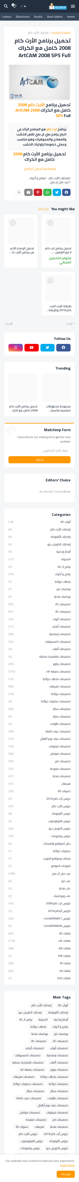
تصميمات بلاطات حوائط (39, 679)
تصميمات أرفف (39, 626)
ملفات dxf (39, 948)
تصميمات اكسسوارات (39, 641)
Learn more (67, 1165)
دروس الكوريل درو (39, 828)
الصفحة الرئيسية (61, 33)
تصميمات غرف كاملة (39, 731)
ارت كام (51, 129)
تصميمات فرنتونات (39, 746)
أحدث (69, 324)
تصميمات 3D (39, 611)
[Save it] (50, 223)
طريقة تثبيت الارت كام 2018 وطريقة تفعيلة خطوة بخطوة (58, 308)
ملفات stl (39, 970)
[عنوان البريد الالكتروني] (39, 450)
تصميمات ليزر (39, 761)
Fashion (6, 16)
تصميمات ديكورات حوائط (39, 701)
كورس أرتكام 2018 (39, 911)
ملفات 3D (39, 933)
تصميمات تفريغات (39, 686)
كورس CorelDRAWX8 (39, 925)
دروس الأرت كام (39, 806)
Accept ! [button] (66, 1174)
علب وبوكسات (39, 896)
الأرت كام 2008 (31, 104)
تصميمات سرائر (39, 716)
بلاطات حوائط (39, 581)
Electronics (23, 16)
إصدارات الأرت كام (38, 33)
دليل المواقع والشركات (39, 843)
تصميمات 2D (39, 604)
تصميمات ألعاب (39, 649)
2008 (17, 154)
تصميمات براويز (39, 664)
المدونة (39, 559)
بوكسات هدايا (39, 596)
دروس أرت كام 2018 (39, 798)
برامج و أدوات (37, 178)
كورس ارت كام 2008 (39, 903)
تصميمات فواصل (39, 753)
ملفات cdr (39, 940)
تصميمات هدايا (39, 776)
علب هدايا (39, 888)
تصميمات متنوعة (39, 768)
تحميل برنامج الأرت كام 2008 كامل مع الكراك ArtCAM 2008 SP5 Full (23, 408)
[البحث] (5, 6)
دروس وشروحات (39, 836)
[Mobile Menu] (73, 6)
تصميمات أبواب (39, 619)
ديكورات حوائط (39, 851)
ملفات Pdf (39, 956)
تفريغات (39, 783)
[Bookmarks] (14, 6)
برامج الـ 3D (39, 566)
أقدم (10, 324)
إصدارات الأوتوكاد (39, 536)
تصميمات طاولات (39, 723)
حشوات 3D (39, 791)
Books (38, 16)
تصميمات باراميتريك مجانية (39, 656)
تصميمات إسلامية (39, 634)
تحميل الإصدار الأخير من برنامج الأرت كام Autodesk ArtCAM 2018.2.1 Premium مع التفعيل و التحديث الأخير (21, 250)
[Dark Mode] (23, 6)
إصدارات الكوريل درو (39, 544)
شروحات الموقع (39, 866)
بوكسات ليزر (39, 589)
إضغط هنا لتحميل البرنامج (40, 169)
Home (71, 16)
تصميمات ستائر (39, 709)
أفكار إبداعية (39, 551)
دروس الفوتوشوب (39, 821)
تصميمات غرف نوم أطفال (39, 738)
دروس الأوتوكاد (39, 813)
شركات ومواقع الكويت (39, 858)
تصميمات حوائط (39, 694)
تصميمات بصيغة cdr (39, 671)
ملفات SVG (39, 977)
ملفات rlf (39, 963)
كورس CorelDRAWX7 (39, 918)
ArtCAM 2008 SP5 (39, 112)
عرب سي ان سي (59, 182)
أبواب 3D (39, 522)
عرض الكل (43, 209)
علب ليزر (39, 881)
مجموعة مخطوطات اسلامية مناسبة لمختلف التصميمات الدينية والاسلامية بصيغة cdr (58, 408)
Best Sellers (55, 16)
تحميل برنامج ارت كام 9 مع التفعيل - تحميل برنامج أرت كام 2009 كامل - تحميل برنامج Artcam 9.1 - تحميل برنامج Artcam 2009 (58, 250)
